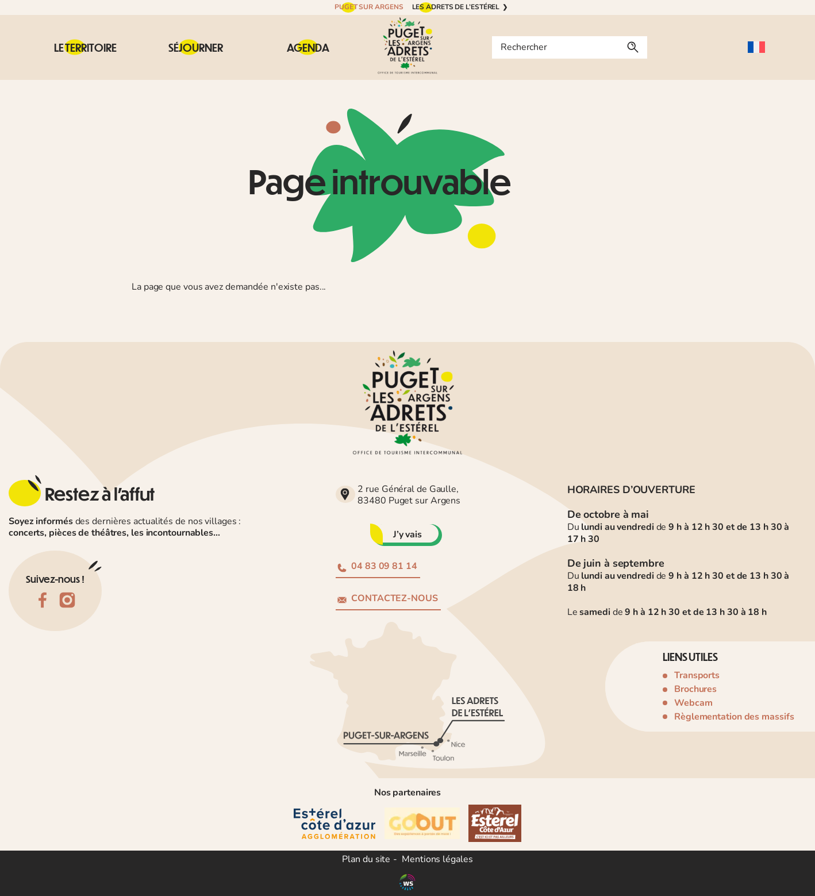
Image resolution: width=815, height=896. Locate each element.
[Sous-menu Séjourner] (195, 47)
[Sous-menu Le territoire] (85, 47)
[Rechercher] (633, 47)
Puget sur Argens (369, 6)
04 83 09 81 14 (377, 566)
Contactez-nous (387, 598)
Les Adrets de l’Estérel (456, 6)
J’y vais (407, 534)
